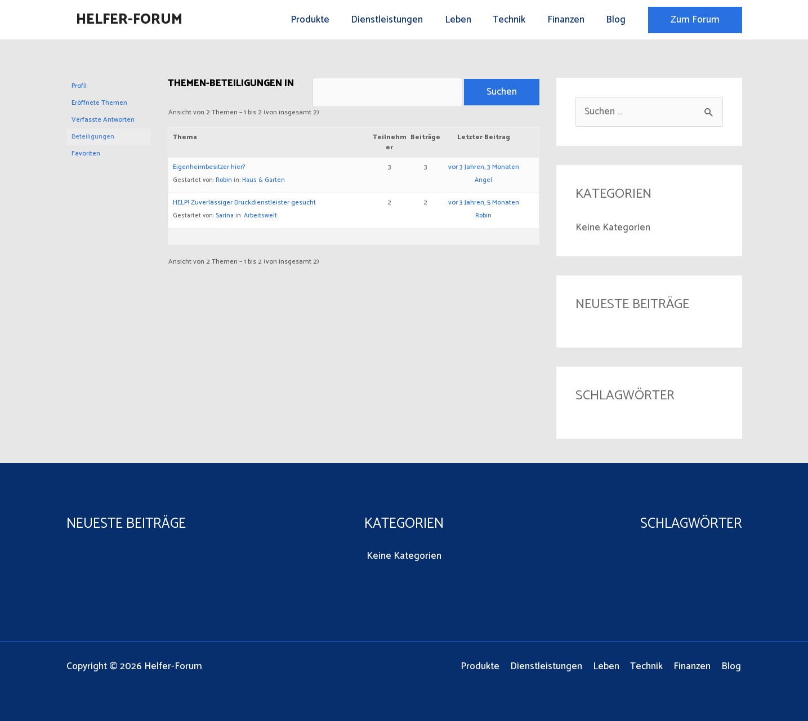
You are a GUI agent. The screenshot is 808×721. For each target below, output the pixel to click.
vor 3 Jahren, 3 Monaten (483, 168)
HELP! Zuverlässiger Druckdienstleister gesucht (244, 204)
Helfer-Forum (129, 20)
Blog (617, 20)
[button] (695, 20)
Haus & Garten (263, 182)
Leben (467, 20)
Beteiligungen (93, 136)
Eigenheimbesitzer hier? (209, 168)
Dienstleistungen (399, 20)
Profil (79, 86)
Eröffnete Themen (99, 102)
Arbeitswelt (260, 217)
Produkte (324, 20)
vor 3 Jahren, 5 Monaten (483, 204)
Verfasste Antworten (103, 119)
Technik (515, 20)
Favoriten (86, 153)
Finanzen (569, 20)
